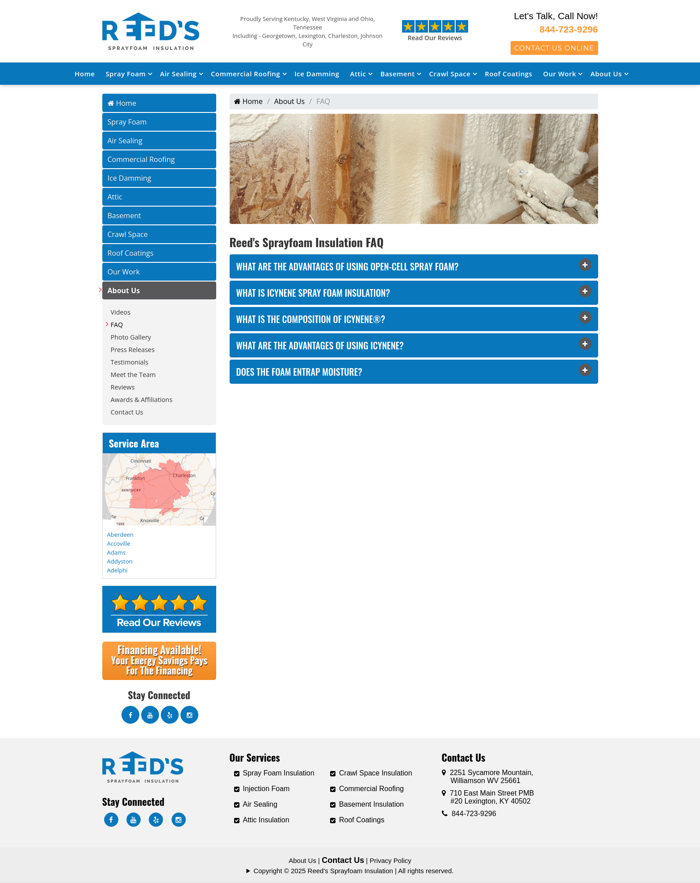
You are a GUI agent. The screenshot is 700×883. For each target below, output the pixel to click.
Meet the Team (133, 374)
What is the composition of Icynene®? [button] (311, 319)
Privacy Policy (390, 860)
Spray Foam (125, 73)
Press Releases (133, 349)
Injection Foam (266, 788)
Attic (358, 73)
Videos (121, 312)
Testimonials (130, 362)
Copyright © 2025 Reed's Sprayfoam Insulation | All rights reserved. (353, 871)
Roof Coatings (508, 73)
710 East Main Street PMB (488, 797)
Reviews (123, 387)
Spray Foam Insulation (278, 773)
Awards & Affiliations (142, 399)
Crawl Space (449, 73)
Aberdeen (120, 535)
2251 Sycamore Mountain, (487, 776)
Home (85, 73)
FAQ (117, 324)
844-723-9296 (569, 29)
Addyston (120, 561)
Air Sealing (178, 73)
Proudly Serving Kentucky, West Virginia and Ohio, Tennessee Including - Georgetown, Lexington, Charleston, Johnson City (307, 31)
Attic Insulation (266, 820)
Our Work (559, 73)
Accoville (118, 543)
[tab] (414, 266)
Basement (398, 73)
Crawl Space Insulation (375, 773)
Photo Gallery (131, 337)
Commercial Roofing (245, 73)
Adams (116, 552)
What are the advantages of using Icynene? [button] (320, 345)
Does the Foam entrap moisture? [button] (299, 371)
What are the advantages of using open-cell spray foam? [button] (347, 266)
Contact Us (127, 412)
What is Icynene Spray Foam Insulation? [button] (313, 292)
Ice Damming (316, 73)
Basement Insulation (371, 804)
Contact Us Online (554, 48)
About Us (606, 73)
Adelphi (117, 570)
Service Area (134, 443)
